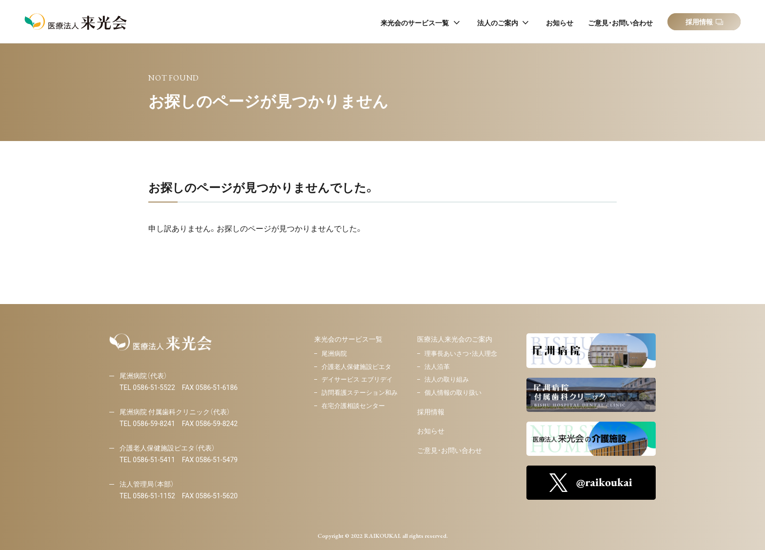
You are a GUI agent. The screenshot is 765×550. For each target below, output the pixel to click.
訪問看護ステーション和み (360, 392)
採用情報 (430, 412)
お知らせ (430, 431)
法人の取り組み (446, 379)
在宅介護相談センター (353, 405)
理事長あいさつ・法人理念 (460, 353)
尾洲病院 (334, 353)
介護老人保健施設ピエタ (356, 366)
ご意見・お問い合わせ (449, 450)
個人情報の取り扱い (453, 392)
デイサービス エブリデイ (357, 379)
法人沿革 (437, 366)
